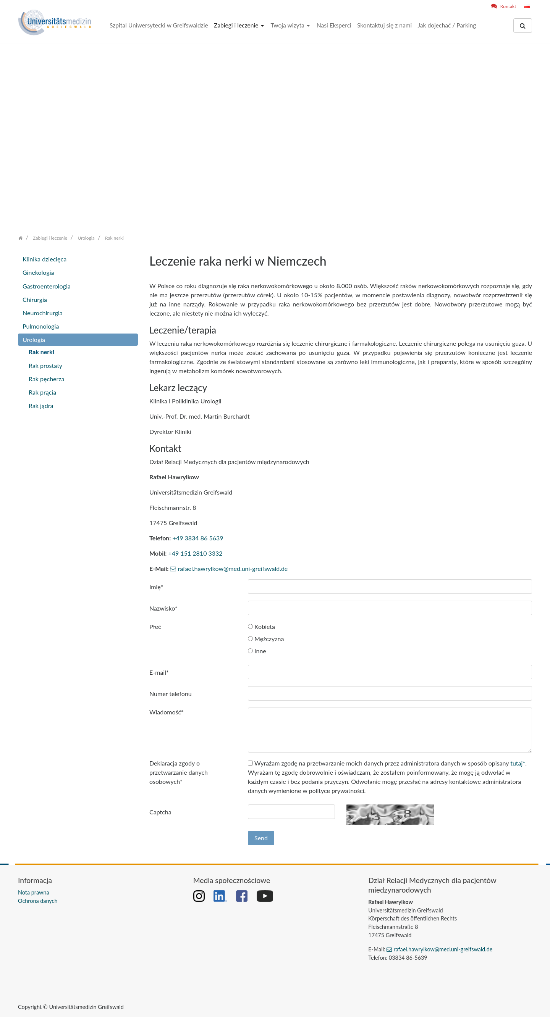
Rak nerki (41, 351)
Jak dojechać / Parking (447, 25)
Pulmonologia (41, 326)
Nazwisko (163, 608)
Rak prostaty (45, 365)
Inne (257, 650)
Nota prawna (33, 892)
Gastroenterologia (47, 286)
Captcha (160, 812)
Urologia (34, 339)
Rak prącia (42, 392)
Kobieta (261, 626)
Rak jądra (41, 405)
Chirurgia (35, 299)
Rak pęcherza (47, 378)
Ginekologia (38, 272)
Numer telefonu (170, 693)
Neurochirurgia (43, 312)
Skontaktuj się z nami (384, 25)
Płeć (155, 626)
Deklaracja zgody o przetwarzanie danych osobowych (178, 772)
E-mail (159, 672)
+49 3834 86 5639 (198, 538)
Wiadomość (166, 712)
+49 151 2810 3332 (195, 553)
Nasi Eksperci (334, 25)
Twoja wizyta (288, 25)
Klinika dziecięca (44, 259)
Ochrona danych (37, 901)
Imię (156, 586)
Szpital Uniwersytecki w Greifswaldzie (159, 25)
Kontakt (508, 6)
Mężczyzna (266, 638)
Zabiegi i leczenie (237, 25)
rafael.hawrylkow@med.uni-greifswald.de (233, 568)
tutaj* (517, 763)
